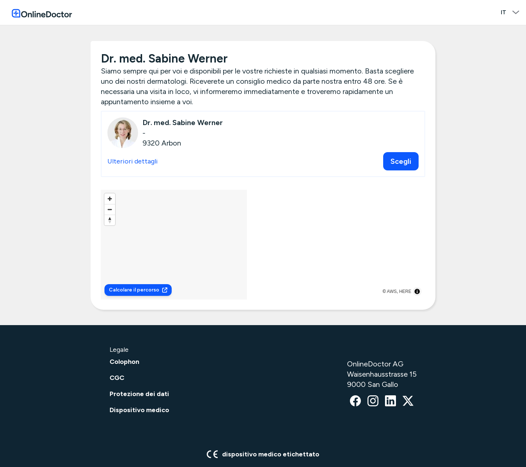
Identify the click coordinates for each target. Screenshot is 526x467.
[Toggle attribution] (417, 291)
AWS (392, 291)
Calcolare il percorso (138, 290)
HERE (405, 291)
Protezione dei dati (139, 394)
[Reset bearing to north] (109, 220)
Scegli (400, 161)
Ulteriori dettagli (132, 161)
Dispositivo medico (139, 410)
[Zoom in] (109, 198)
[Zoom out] (109, 209)
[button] (263, 239)
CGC (117, 378)
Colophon (124, 362)
